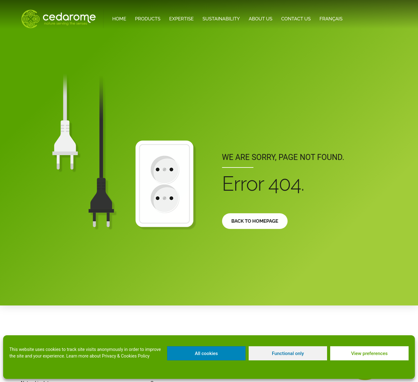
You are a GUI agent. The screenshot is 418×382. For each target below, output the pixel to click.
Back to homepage (258, 221)
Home (119, 19)
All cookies (206, 353)
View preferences (369, 353)
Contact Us (296, 19)
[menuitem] (331, 19)
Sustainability (221, 19)
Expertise (181, 19)
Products (148, 19)
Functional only (288, 353)
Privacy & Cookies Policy (126, 355)
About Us (260, 19)
